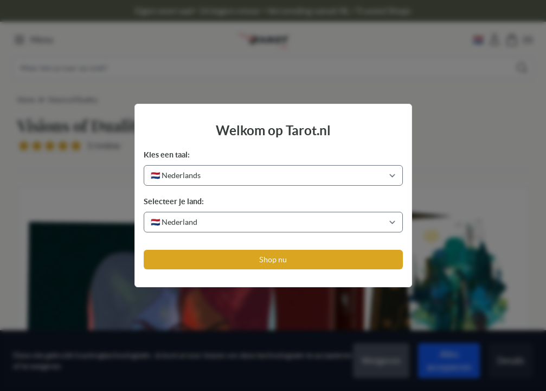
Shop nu (273, 259)
